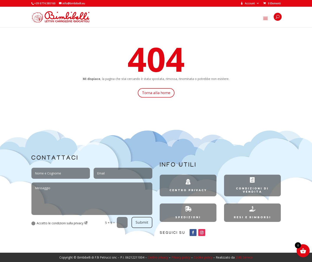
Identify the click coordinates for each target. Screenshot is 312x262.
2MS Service (244, 257)
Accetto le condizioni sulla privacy (59, 223)
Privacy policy (180, 257)
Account (247, 3)
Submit (142, 222)
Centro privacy (158, 257)
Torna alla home (156, 92)
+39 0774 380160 (44, 3)
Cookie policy (203, 257)
